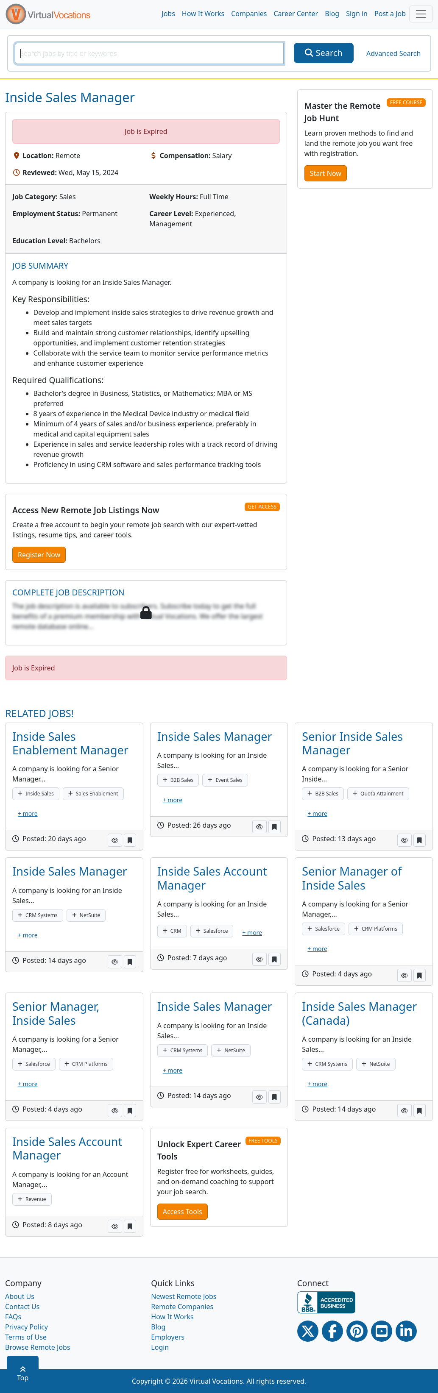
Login (160, 1347)
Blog (332, 13)
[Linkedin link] (406, 1331)
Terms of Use (26, 1337)
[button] (115, 840)
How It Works (203, 13)
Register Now (39, 554)
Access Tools (182, 1211)
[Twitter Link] (307, 1331)
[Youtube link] (381, 1331)
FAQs (13, 1316)
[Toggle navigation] (421, 14)
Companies (249, 13)
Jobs (168, 13)
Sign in (357, 13)
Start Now (325, 173)
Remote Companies (182, 1306)
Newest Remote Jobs (183, 1296)
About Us (19, 1296)
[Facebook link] (332, 1331)
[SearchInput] (149, 53)
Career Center (296, 13)
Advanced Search (393, 53)
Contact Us (22, 1306)
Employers (167, 1337)
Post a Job (390, 13)
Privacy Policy (26, 1327)
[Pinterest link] (357, 1331)
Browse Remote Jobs (37, 1347)
